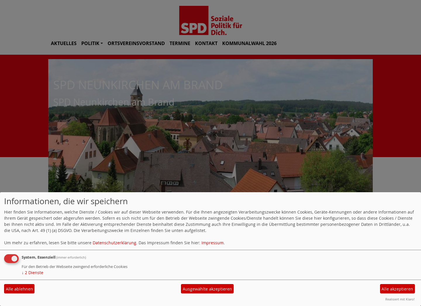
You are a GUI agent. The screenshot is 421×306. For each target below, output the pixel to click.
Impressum (212, 242)
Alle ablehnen (19, 289)
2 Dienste (32, 272)
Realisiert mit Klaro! (400, 299)
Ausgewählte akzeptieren (207, 289)
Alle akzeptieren (397, 289)
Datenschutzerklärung (114, 242)
